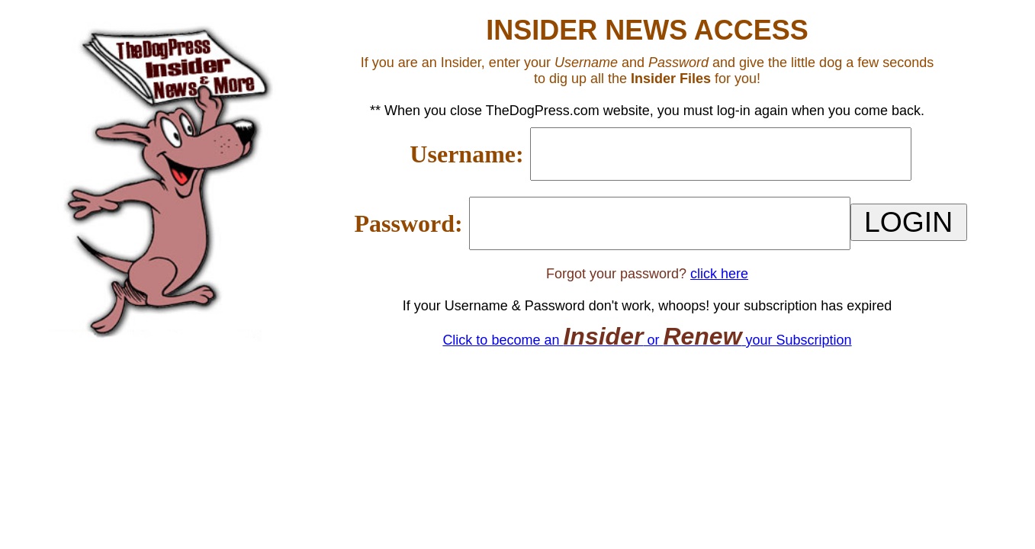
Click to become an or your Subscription (646, 340)
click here (719, 273)
